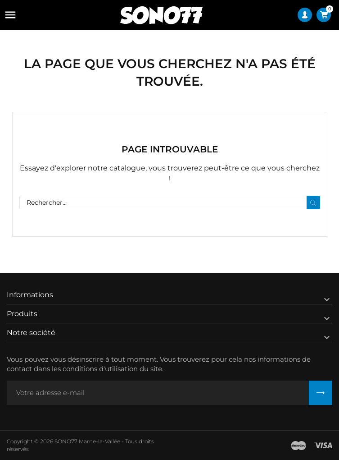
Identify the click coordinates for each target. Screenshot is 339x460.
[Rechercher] (169, 202)
